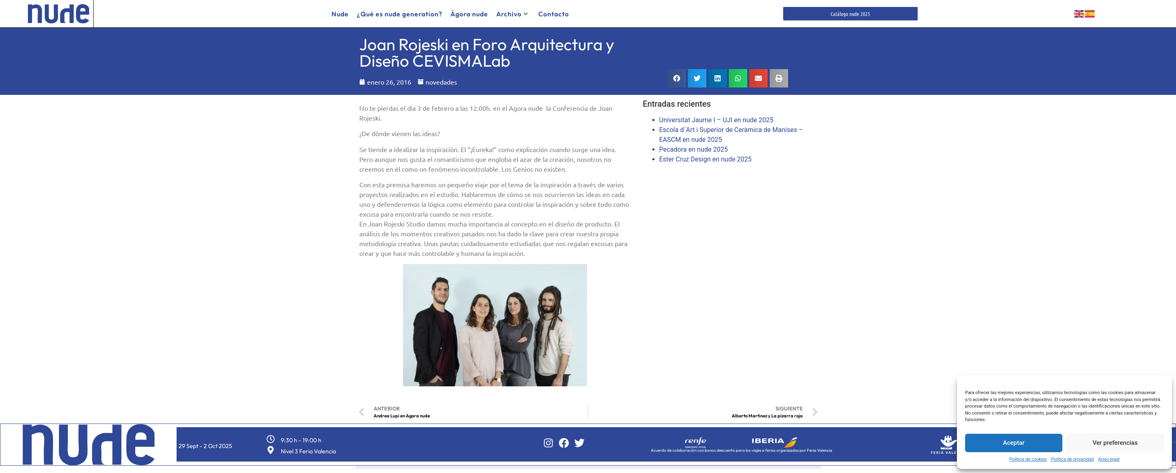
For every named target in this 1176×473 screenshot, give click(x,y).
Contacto (553, 14)
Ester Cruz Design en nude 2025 (705, 156)
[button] (677, 75)
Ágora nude (469, 14)
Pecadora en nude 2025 (693, 146)
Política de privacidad (1072, 459)
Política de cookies (1028, 459)
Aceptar (1014, 442)
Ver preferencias (1115, 442)
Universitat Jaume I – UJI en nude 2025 (716, 117)
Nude (340, 14)
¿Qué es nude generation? (399, 14)
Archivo (512, 14)
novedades (441, 79)
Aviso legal (1109, 459)
